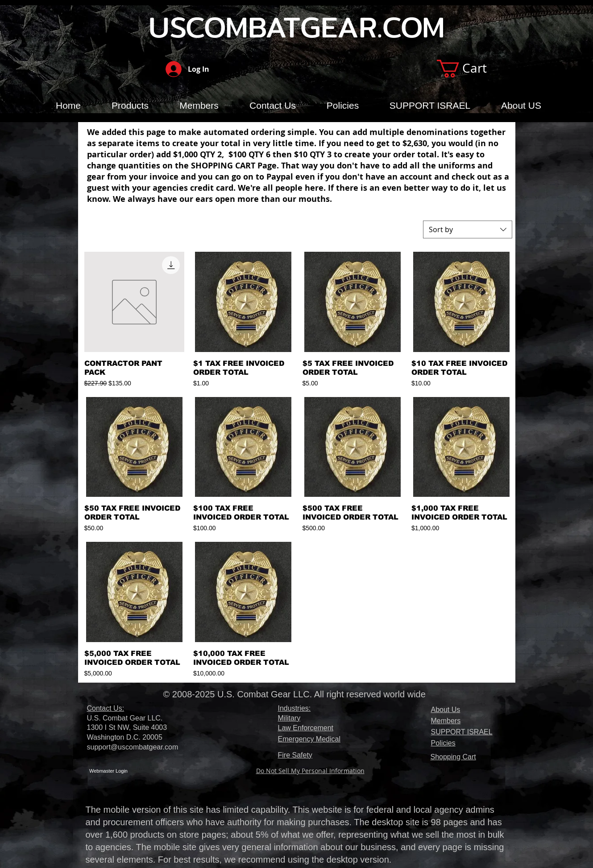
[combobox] (467, 229)
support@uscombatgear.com (132, 747)
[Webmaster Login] (108, 771)
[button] (472, 69)
